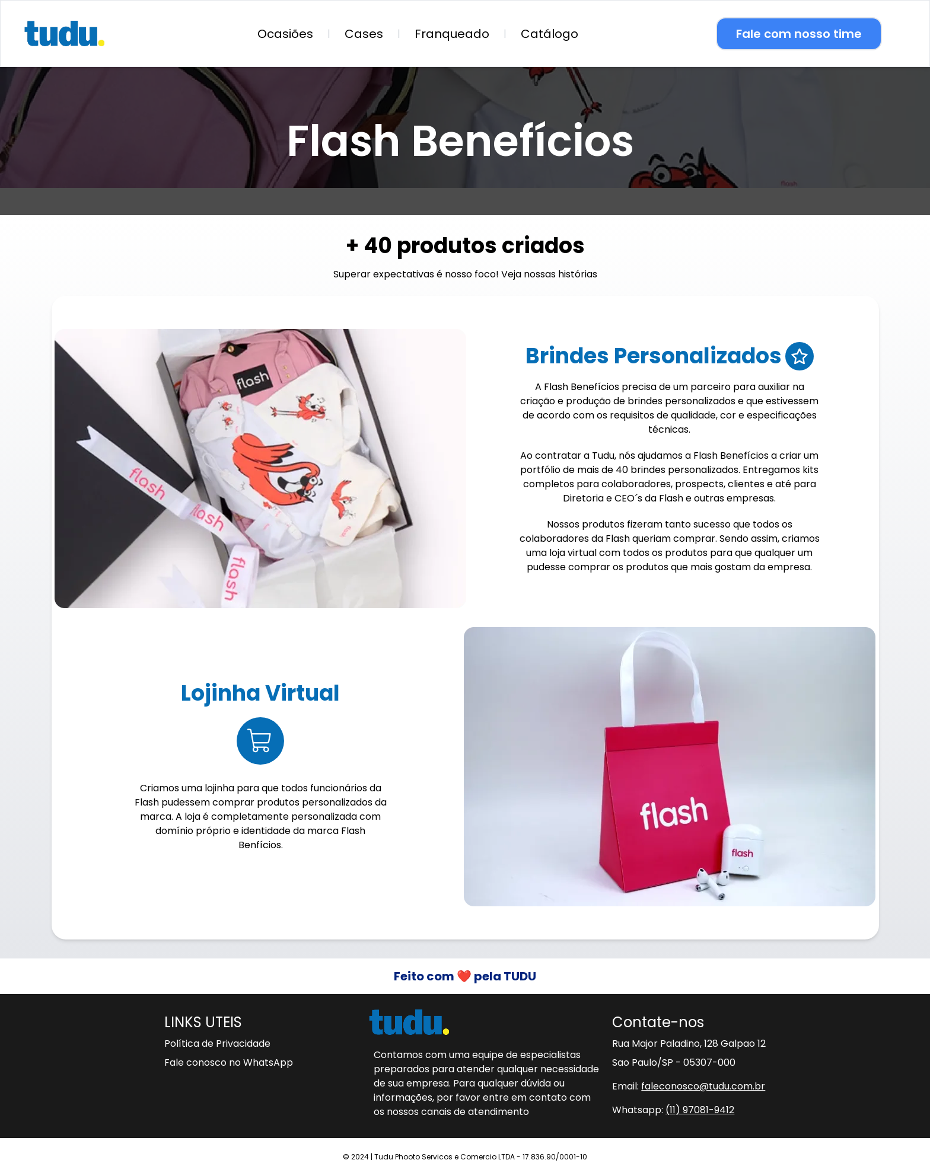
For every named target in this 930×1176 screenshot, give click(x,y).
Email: (688, 1086)
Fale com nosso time (799, 33)
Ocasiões (285, 33)
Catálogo (549, 33)
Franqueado (452, 33)
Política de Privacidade (217, 1043)
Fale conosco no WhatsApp (228, 1062)
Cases (364, 33)
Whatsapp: (673, 1110)
